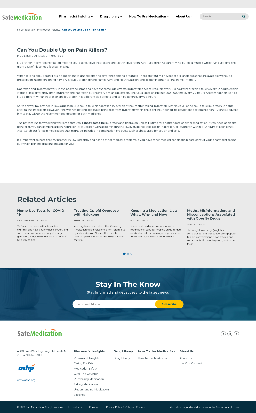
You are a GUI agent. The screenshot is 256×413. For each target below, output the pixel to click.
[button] (244, 16)
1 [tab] (124, 254)
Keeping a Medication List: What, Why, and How (153, 212)
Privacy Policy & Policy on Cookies (125, 407)
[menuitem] (74, 16)
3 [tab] (131, 254)
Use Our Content (191, 363)
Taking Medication (86, 384)
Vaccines (79, 394)
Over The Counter (86, 373)
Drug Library (122, 358)
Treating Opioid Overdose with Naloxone (96, 212)
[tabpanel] (43, 225)
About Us (186, 358)
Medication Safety (85, 368)
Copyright (94, 407)
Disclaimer (77, 407)
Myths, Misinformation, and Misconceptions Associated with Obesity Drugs (211, 214)
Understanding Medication (91, 389)
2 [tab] (128, 254)
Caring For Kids (83, 363)
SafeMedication (26, 29)
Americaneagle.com (227, 407)
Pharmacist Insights (48, 29)
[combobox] (219, 16)
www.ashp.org (26, 380)
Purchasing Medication (89, 379)
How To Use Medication (153, 358)
